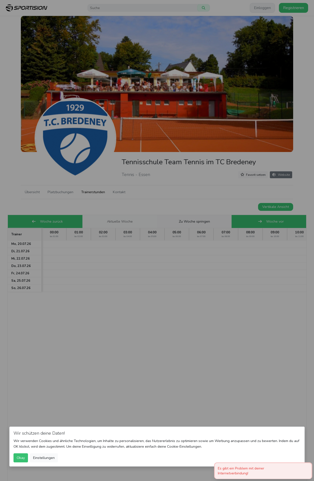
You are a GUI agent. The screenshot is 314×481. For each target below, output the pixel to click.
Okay (21, 457)
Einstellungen (44, 457)
